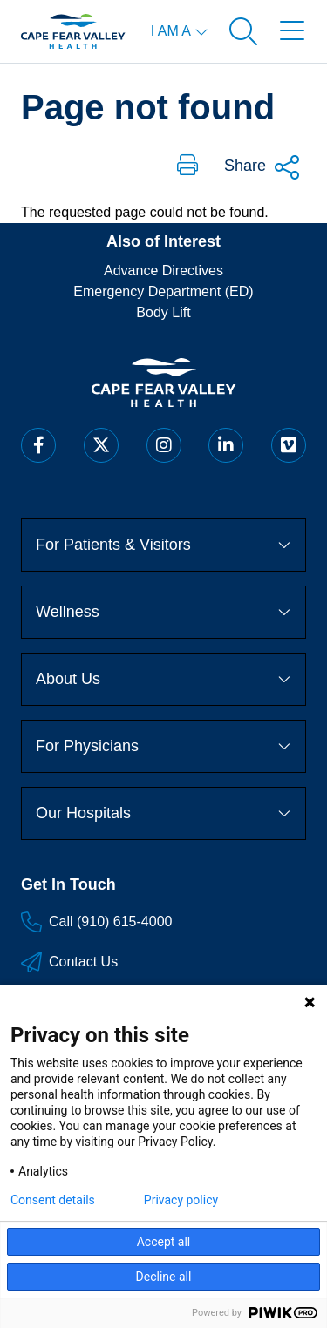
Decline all (164, 1277)
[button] (187, 166)
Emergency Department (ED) (163, 291)
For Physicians (163, 746)
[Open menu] (292, 31)
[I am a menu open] (179, 31)
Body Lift (163, 312)
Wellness (163, 611)
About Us (163, 679)
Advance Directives (163, 270)
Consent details (52, 1200)
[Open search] (243, 31)
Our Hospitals (163, 813)
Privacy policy (181, 1200)
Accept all (164, 1242)
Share (262, 167)
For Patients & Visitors (163, 544)
